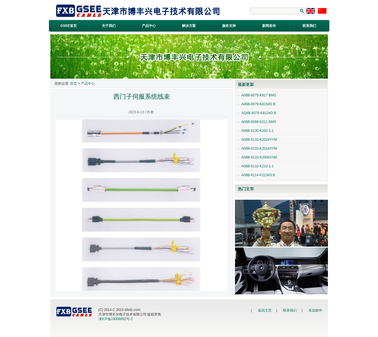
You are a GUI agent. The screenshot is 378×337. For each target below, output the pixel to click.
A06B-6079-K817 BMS (259, 95)
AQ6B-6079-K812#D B (259, 113)
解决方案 (189, 26)
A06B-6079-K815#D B (259, 104)
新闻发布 (269, 26)
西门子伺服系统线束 (141, 96)
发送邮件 (315, 310)
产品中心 (149, 26)
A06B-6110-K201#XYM (259, 148)
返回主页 (265, 310)
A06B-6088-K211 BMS (259, 122)
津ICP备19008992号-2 (115, 319)
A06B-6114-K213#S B (258, 175)
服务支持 (229, 26)
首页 (73, 84)
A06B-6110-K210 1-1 (258, 166)
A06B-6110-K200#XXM (259, 157)
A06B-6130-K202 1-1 (258, 131)
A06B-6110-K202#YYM (259, 140)
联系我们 (290, 310)
